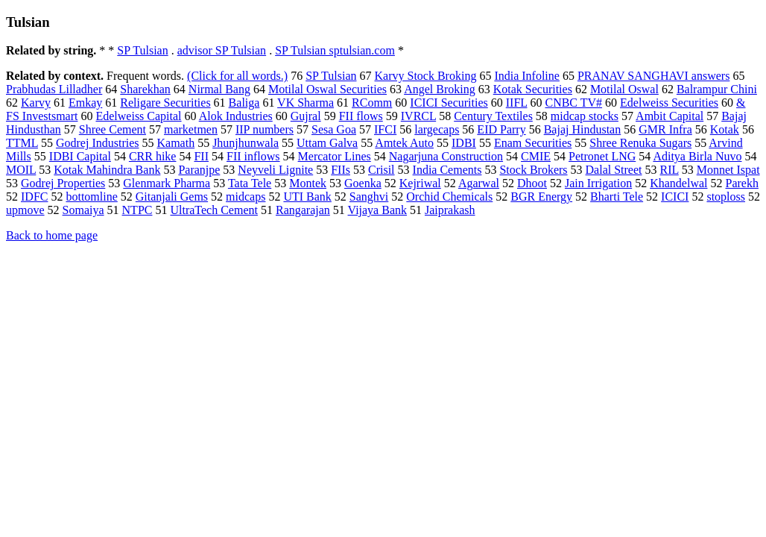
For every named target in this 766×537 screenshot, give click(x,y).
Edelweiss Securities (669, 102)
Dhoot (532, 183)
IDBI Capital (80, 156)
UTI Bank (307, 196)
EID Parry (501, 129)
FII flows (361, 116)
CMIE (536, 156)
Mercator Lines (334, 156)
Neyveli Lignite (275, 169)
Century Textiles (493, 116)
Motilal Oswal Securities (327, 89)
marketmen (191, 129)
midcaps (245, 196)
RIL (669, 169)
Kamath (175, 142)
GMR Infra (665, 129)
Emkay (85, 102)
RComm (372, 102)
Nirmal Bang (219, 89)
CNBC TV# (573, 102)
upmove (25, 210)
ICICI (675, 196)
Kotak (724, 129)
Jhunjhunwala (245, 142)
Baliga (244, 102)
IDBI (464, 142)
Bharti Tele (616, 196)
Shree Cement (112, 129)
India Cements (447, 169)
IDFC (34, 196)
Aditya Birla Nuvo (697, 156)
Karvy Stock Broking (426, 75)
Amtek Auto (404, 142)
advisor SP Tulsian (221, 50)
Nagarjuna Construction (446, 156)
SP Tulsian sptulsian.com (335, 50)
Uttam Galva (327, 142)
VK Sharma (305, 102)
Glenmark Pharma (166, 183)
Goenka (363, 183)
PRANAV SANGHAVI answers (653, 75)
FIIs (340, 169)
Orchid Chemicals (449, 196)
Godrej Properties (63, 183)
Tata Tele (249, 183)
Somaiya (83, 210)
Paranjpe (199, 169)
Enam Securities (533, 142)
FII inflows (253, 156)
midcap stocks (584, 116)
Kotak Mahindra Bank (107, 169)
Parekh (741, 183)
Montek (307, 183)
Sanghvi (368, 196)
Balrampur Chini (717, 89)
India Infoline (527, 75)
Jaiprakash (450, 210)
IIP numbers (264, 129)
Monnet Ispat (728, 169)
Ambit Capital (669, 116)
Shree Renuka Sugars (640, 142)
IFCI (385, 129)
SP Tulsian (142, 50)
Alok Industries (236, 116)
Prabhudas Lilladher (54, 89)
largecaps (436, 129)
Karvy (36, 102)
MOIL (21, 169)
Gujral (306, 116)
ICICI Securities (448, 102)
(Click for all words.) (237, 75)
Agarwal (478, 183)
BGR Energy (541, 196)
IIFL (517, 102)
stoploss (725, 196)
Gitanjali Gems (172, 196)
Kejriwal (420, 183)
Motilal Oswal (624, 89)
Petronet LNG (602, 156)
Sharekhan (145, 89)
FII (201, 156)
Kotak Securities (532, 89)
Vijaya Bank (377, 210)
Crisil (381, 169)
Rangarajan (303, 210)
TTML (22, 142)
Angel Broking (439, 89)
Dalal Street (614, 169)
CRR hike (153, 156)
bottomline (91, 196)
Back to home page (52, 235)
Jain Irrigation (598, 183)
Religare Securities (165, 102)
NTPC (137, 210)
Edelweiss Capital (138, 116)
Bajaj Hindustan (582, 129)
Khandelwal (678, 183)
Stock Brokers (533, 169)
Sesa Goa (333, 129)
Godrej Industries (97, 142)
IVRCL (418, 116)
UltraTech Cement (214, 210)
